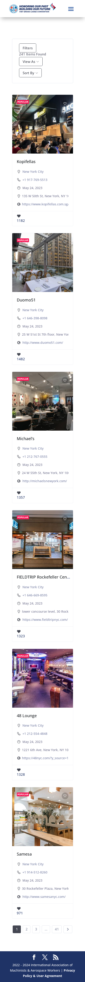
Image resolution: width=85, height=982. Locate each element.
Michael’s (25, 438)
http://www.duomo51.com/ (42, 342)
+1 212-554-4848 (34, 733)
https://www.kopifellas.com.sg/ (45, 204)
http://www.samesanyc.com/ (44, 896)
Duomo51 (26, 300)
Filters (28, 48)
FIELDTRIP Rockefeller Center (45, 577)
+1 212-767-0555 (34, 456)
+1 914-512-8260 (34, 872)
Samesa (24, 854)
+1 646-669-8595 (34, 595)
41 (57, 929)
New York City (33, 171)
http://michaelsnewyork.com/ (44, 481)
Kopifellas (26, 161)
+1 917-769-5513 (34, 180)
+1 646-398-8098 (34, 318)
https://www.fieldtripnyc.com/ (45, 619)
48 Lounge (27, 715)
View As (29, 61)
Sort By (28, 73)
